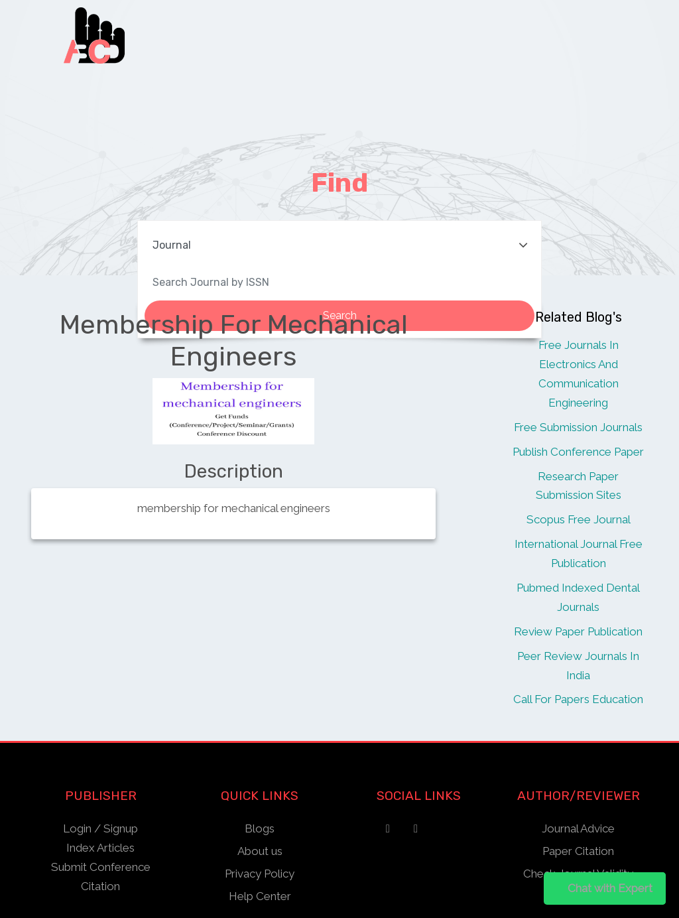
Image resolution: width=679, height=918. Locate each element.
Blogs (260, 828)
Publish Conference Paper (578, 451)
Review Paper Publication (578, 631)
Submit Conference (101, 867)
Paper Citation (578, 851)
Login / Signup (100, 828)
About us (259, 851)
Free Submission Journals (578, 427)
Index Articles (100, 847)
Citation (100, 886)
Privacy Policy (259, 873)
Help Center (260, 896)
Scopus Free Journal (578, 519)
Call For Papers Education (578, 699)
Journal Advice (578, 828)
